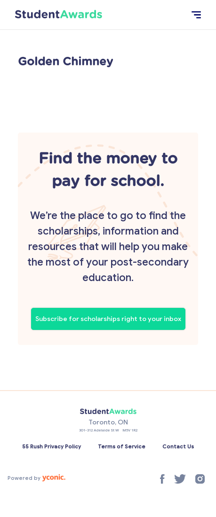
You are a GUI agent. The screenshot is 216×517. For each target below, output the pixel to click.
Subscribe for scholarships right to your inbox (108, 319)
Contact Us (178, 446)
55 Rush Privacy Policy (51, 446)
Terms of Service (121, 446)
